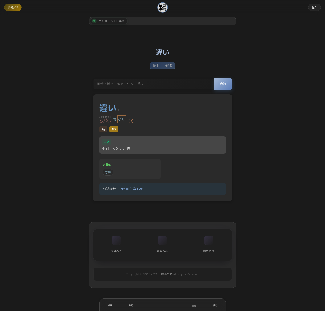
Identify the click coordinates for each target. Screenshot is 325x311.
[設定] (215, 305)
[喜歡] (152, 305)
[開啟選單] (110, 305)
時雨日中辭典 (162, 65)
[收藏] (173, 305)
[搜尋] (131, 305)
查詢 (223, 84)
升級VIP (13, 7)
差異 (108, 172)
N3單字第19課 (132, 188)
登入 (314, 7)
